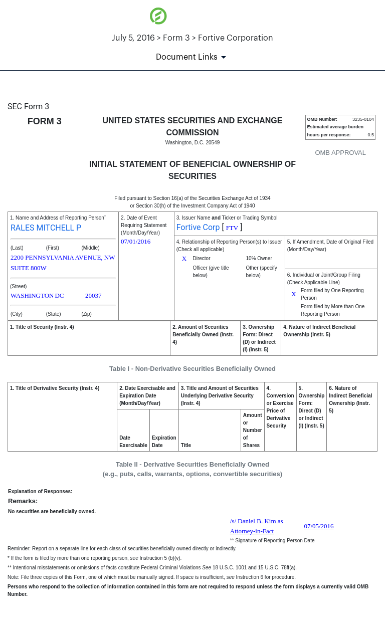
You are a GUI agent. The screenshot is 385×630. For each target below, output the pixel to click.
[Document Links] (193, 57)
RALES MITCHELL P (46, 228)
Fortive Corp (198, 227)
